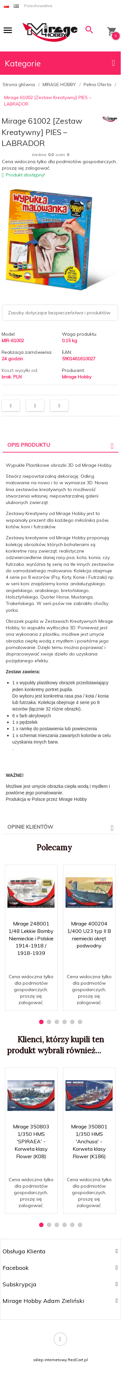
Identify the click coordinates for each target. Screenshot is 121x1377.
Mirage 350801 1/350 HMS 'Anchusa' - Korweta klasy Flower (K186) (89, 1141)
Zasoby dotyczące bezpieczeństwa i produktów (59, 313)
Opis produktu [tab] (28, 445)
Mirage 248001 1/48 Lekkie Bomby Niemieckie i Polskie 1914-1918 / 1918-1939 (31, 938)
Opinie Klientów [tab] (30, 826)
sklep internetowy (50, 1359)
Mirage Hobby (76, 377)
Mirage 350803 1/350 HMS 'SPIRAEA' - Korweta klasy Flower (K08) (31, 1141)
